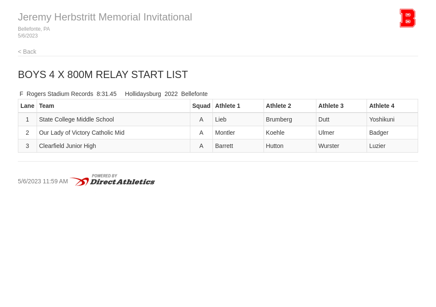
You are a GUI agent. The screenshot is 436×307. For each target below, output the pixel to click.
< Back (27, 51)
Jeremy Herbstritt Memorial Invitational (105, 17)
